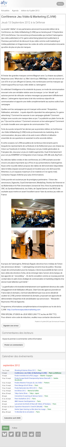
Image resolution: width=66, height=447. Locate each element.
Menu (60, 4)
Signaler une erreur (10, 326)
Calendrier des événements (17, 356)
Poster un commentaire (13, 345)
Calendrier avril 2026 (12, 418)
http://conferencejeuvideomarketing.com (23, 310)
